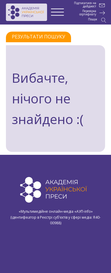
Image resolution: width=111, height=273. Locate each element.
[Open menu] (57, 12)
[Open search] (97, 20)
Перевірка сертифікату (87, 12)
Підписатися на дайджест (85, 4)
